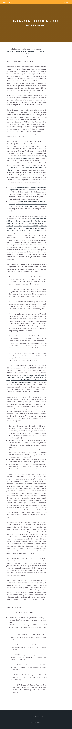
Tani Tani (7, 2)
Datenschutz (37, 716)
